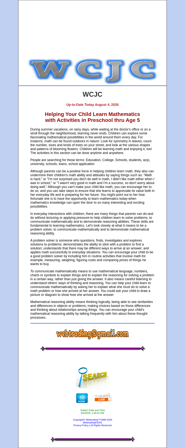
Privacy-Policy (81, 425)
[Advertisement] (92, 29)
